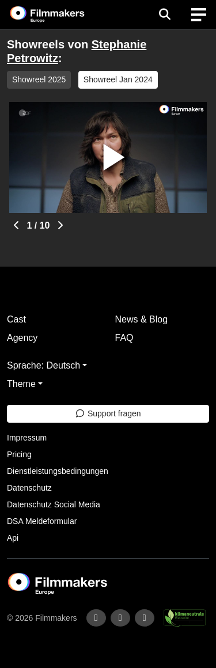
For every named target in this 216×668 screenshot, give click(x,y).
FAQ (124, 338)
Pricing (19, 454)
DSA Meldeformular (42, 521)
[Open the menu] (164, 14)
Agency (22, 338)
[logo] (61, 14)
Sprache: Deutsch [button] (43, 365)
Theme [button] (21, 384)
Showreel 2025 (39, 79)
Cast (16, 319)
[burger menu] (199, 14)
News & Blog (141, 319)
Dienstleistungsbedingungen (57, 471)
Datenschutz (29, 487)
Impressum (27, 437)
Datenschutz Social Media (53, 504)
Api (12, 537)
